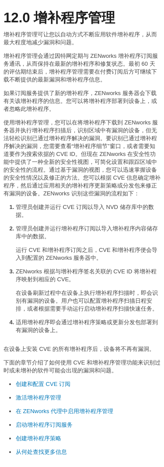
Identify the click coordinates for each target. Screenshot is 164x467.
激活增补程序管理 (38, 397)
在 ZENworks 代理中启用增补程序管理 (64, 411)
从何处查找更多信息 (41, 452)
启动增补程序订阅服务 (44, 424)
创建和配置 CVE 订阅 (43, 384)
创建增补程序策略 (38, 438)
